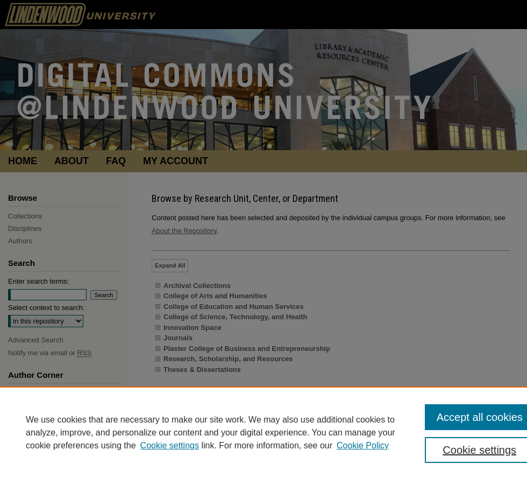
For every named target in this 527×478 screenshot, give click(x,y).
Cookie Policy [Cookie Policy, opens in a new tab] (363, 445)
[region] (263, 432)
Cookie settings (169, 445)
